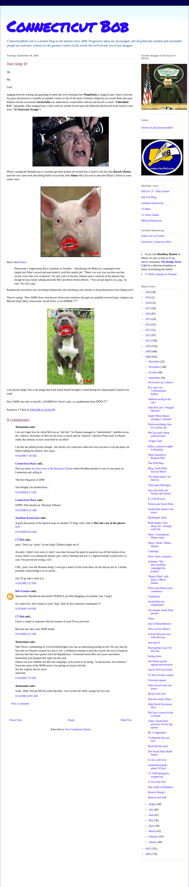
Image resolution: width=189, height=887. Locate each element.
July (151, 809)
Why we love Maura (159, 628)
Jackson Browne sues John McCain (159, 636)
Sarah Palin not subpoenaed (156, 603)
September (155, 377)
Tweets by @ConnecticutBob (157, 127)
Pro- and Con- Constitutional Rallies (157, 390)
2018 (148, 302)
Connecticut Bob (68, 26)
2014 (148, 324)
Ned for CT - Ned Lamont (155, 191)
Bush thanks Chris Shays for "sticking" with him (160, 526)
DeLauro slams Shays (159, 699)
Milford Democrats (151, 220)
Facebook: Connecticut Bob (156, 241)
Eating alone (154, 656)
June (151, 815)
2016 (148, 313)
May (151, 820)
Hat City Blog (148, 197)
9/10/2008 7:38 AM (25, 455)
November (155, 367)
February (154, 836)
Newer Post (16, 720)
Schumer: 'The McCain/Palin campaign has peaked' (157, 566)
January (153, 842)
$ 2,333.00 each (156, 498)
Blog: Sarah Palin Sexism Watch (157, 470)
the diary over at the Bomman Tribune (52, 468)
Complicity (154, 596)
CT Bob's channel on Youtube (161, 274)
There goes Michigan (159, 485)
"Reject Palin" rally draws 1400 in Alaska (158, 579)
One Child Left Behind (160, 787)
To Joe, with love (157, 759)
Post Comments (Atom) (78, 729)
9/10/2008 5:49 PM (25, 608)
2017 (148, 308)
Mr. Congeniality (157, 732)
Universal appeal (157, 680)
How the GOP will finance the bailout (159, 492)
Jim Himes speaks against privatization (160, 663)
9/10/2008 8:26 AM (25, 531)
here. (18, 526)
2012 (148, 335)
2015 (148, 319)
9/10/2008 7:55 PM (25, 678)
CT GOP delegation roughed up (158, 775)
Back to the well (156, 693)
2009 (148, 351)
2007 (148, 848)
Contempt (153, 551)
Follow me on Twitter (152, 236)
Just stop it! (154, 642)
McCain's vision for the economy (160, 714)
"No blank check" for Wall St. (159, 478)
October (153, 372)
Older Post (126, 720)
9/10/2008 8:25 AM (25, 510)
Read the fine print (158, 746)
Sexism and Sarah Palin (160, 504)
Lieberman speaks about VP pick (157, 767)
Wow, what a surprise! (160, 556)
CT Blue (145, 209)
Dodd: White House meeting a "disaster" (160, 418)
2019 (148, 297)
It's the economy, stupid (160, 675)
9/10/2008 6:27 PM (25, 634)
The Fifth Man (156, 463)
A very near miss (157, 781)
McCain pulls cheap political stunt (158, 434)
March (152, 831)
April (152, 825)
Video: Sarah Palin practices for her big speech (160, 724)
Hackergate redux (157, 517)
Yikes (151, 618)
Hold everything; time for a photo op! (160, 426)
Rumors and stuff (157, 797)
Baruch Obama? (156, 792)
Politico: (22, 262)
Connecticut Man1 (25, 463)
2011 (148, 340)
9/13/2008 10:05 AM (26, 696)
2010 (148, 346)
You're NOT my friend (160, 669)
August (153, 804)
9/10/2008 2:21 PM (25, 583)
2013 (148, 330)
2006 (148, 854)
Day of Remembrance (159, 623)
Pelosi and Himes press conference (160, 590)
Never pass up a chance (160, 382)
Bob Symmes (22, 591)
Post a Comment (20, 703)
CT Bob (19, 539)
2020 (148, 292)
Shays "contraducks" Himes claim (159, 536)
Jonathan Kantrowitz (27, 518)
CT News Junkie (150, 215)
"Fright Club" (155, 441)
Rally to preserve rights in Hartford (160, 448)
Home (71, 720)
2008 (148, 356)
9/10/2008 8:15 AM (25, 492)
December (154, 361)
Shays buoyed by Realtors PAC (157, 456)
